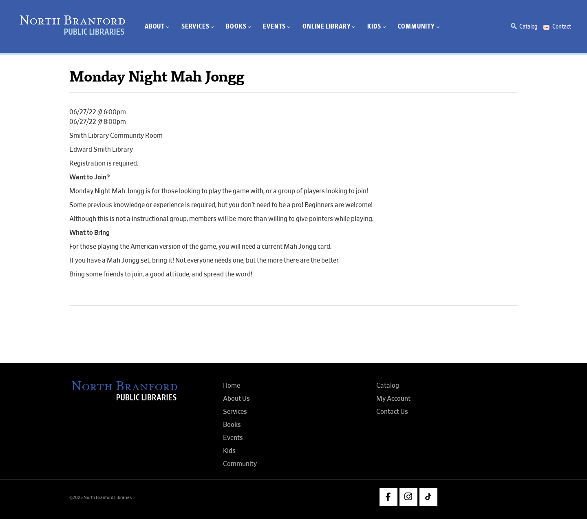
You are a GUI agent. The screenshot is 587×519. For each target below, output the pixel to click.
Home (231, 385)
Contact (561, 26)
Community (240, 464)
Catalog (528, 26)
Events (233, 438)
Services (235, 412)
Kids (229, 451)
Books (232, 425)
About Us (236, 398)
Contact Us (392, 412)
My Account (393, 398)
